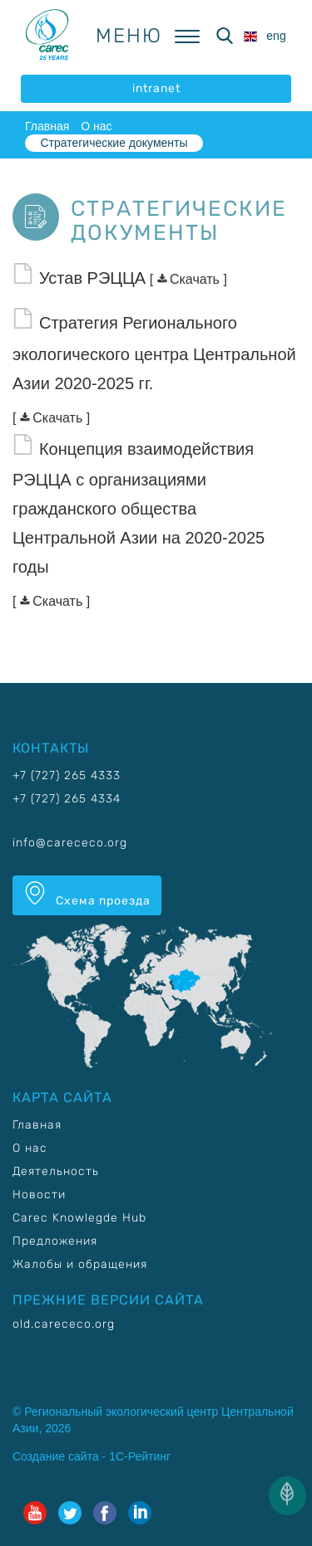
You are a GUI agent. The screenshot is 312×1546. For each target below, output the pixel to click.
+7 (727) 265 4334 (66, 799)
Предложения (54, 1241)
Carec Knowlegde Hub (79, 1218)
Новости (39, 1195)
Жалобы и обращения (79, 1264)
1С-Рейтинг (140, 1456)
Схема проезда (87, 894)
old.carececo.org (63, 1324)
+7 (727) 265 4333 (66, 775)
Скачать (190, 279)
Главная (47, 126)
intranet (156, 88)
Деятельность (55, 1171)
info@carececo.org (69, 843)
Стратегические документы (113, 142)
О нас (96, 126)
